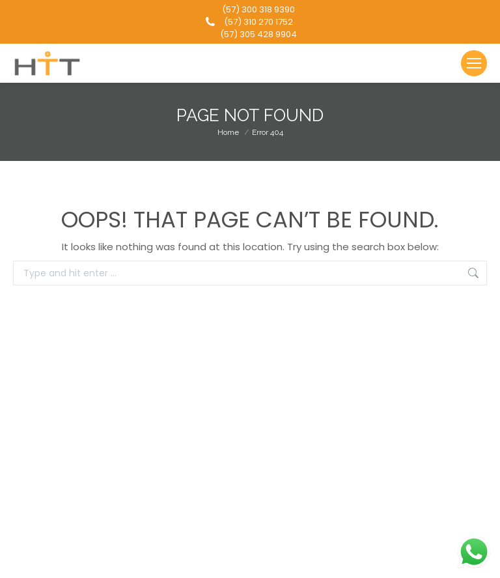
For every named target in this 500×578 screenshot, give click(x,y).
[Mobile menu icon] (474, 63)
